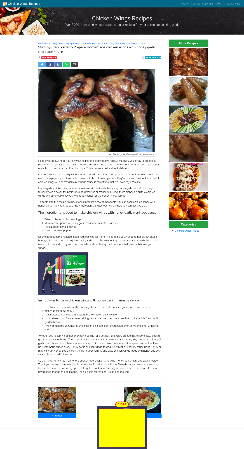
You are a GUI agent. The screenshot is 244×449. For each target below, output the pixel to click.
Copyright (207, 3)
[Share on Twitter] (42, 64)
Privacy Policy (232, 3)
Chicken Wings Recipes (21, 3)
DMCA (218, 3)
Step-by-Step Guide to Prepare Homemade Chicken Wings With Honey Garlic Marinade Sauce (105, 43)
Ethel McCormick (49, 57)
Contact (195, 3)
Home (185, 3)
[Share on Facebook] (50, 64)
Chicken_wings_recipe (54, 43)
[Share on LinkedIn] (58, 64)
